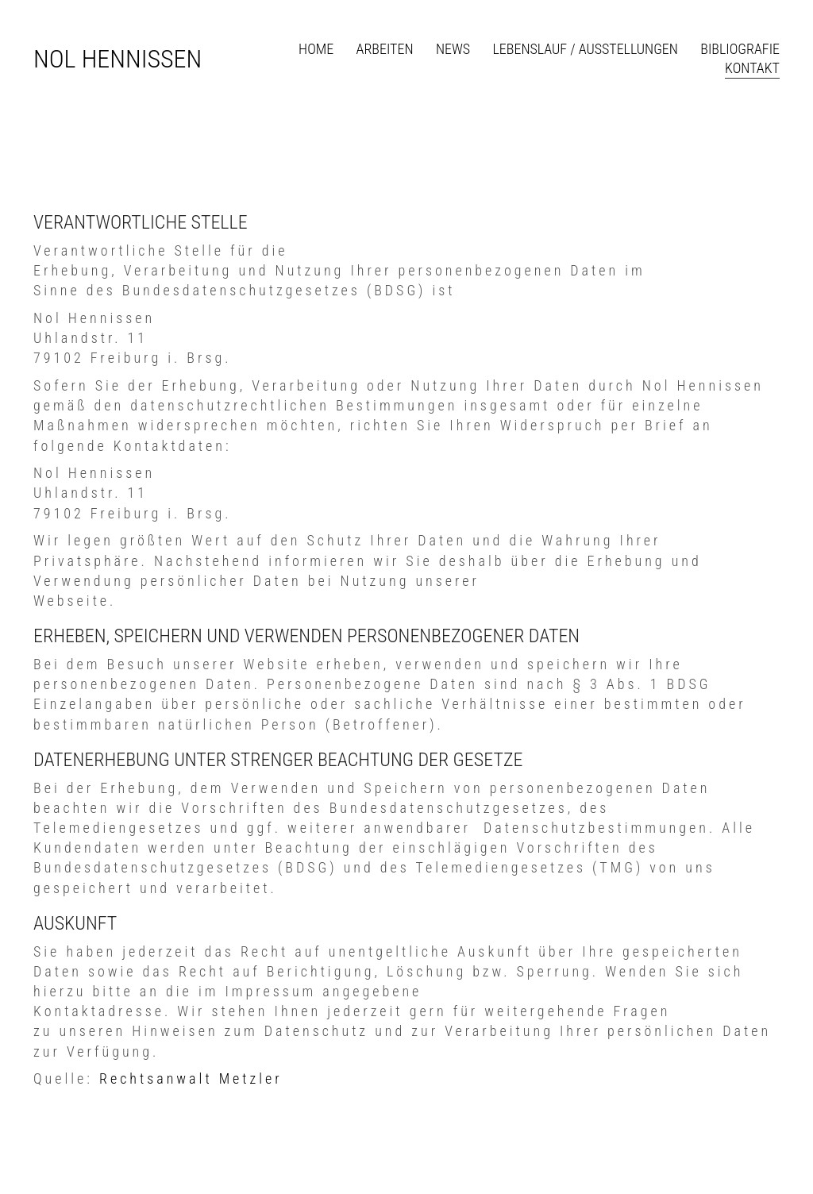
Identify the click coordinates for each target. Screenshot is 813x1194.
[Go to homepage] (117, 59)
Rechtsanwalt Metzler (191, 1078)
